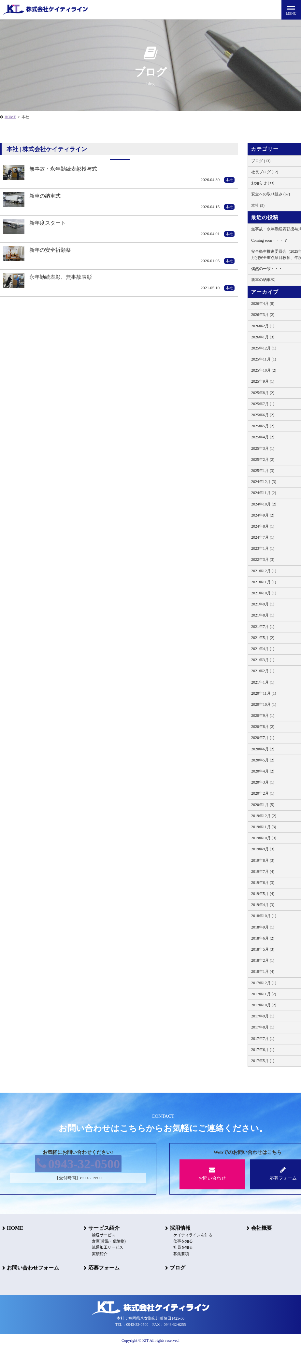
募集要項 (177, 1254)
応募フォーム (101, 1267)
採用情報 (177, 1228)
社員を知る (179, 1247)
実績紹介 (96, 1254)
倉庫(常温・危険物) (105, 1241)
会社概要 (259, 1228)
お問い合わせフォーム (31, 1267)
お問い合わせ (212, 1174)
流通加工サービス (103, 1247)
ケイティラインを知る (188, 1235)
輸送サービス (99, 1235)
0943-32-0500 (78, 1165)
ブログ (175, 1267)
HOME (13, 1228)
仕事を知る (179, 1241)
